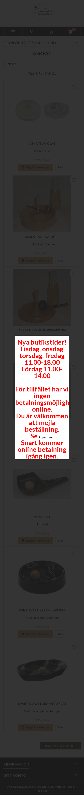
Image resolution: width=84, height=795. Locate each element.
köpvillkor (46, 437)
